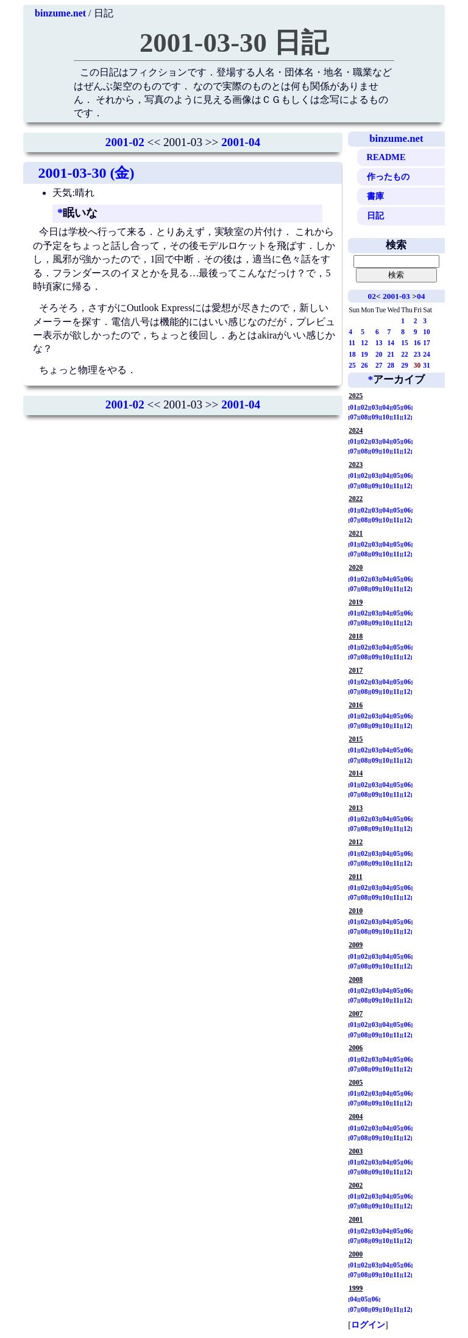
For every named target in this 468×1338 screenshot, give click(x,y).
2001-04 (240, 142)
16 (417, 342)
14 (390, 342)
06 (407, 407)
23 (417, 354)
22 (404, 354)
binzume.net (60, 13)
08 (364, 417)
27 (379, 365)
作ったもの (388, 176)
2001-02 (124, 142)
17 (426, 342)
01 (353, 407)
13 (379, 342)
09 (375, 417)
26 (364, 365)
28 (390, 365)
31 (426, 365)
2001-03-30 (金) (86, 173)
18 (352, 354)
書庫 (375, 196)
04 (421, 296)
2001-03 (396, 296)
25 (352, 365)
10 (426, 331)
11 (352, 342)
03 (375, 407)
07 (353, 417)
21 (390, 354)
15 (404, 342)
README (386, 157)
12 (364, 342)
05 (396, 407)
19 (364, 354)
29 (404, 365)
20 (379, 354)
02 (371, 296)
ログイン (368, 1324)
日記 (375, 215)
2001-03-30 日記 (234, 42)
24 (426, 354)
